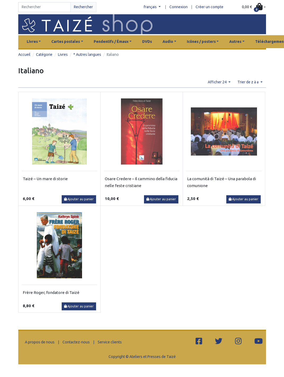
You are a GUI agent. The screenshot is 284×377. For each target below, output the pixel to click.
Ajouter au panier (79, 199)
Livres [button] (32, 41)
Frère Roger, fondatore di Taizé (51, 292)
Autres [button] (235, 41)
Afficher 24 (217, 82)
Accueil (24, 54)
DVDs (147, 41)
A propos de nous (40, 342)
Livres (63, 54)
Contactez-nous (76, 342)
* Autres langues (87, 54)
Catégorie (44, 54)
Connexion (178, 7)
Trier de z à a (248, 82)
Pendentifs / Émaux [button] (111, 41)
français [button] (150, 7)
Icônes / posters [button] (201, 41)
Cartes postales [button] (65, 41)
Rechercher (83, 7)
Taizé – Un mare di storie (45, 178)
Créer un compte (209, 7)
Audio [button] (168, 41)
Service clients (110, 342)
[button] (254, 7)
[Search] (44, 7)
